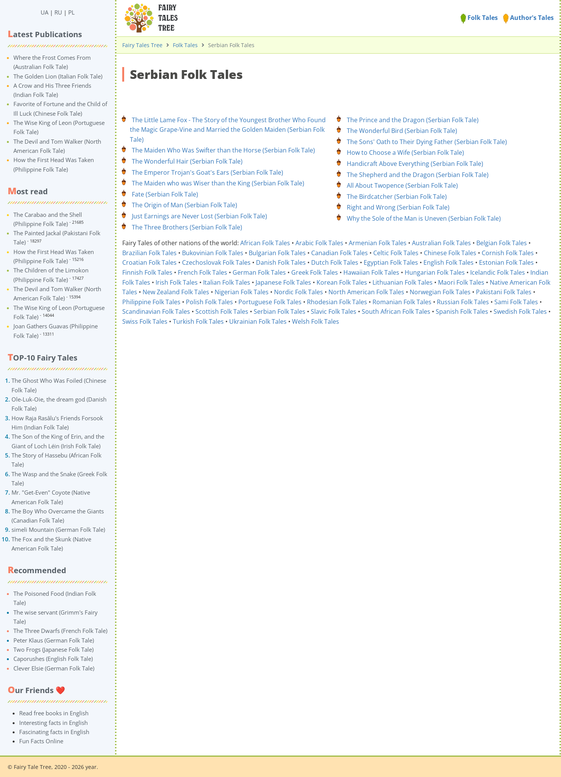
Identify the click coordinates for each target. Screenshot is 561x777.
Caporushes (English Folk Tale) (53, 658)
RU (58, 12)
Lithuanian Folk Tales (402, 282)
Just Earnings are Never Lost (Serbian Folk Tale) (199, 216)
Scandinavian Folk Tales (156, 311)
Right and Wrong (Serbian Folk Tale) (398, 207)
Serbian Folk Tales (279, 311)
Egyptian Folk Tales (391, 262)
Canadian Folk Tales (339, 253)
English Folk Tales (448, 262)
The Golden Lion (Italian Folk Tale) (57, 76)
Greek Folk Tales (314, 272)
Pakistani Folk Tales (503, 292)
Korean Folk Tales (342, 282)
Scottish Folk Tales (221, 311)
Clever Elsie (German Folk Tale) (53, 668)
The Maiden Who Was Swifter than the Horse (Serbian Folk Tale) (223, 150)
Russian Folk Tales (463, 302)
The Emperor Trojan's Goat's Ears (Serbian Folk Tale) (207, 172)
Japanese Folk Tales (283, 282)
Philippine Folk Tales (151, 302)
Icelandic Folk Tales (497, 272)
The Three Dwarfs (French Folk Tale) (60, 630)
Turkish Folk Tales (198, 321)
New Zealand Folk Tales (176, 292)
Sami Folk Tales (516, 302)
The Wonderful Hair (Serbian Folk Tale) (187, 161)
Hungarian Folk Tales (435, 272)
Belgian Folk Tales (501, 243)
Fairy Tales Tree (142, 45)
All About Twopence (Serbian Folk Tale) (402, 185)
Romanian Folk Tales (401, 302)
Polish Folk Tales (209, 302)
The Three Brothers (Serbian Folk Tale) (187, 227)
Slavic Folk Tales (333, 311)
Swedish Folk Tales (520, 311)
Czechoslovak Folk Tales (216, 262)
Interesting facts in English (53, 722)
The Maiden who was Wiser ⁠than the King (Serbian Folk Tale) (218, 183)
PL (71, 12)
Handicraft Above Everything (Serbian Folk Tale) (415, 163)
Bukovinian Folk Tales (212, 253)
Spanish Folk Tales (462, 311)
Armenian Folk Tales (378, 243)
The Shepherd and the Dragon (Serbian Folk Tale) (418, 174)
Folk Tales (479, 17)
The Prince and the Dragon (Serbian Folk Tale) (413, 120)
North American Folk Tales (366, 292)
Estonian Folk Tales (506, 262)
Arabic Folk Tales (319, 243)
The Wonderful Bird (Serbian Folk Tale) (402, 130)
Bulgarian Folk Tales (277, 253)
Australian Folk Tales (441, 243)
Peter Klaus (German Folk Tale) (53, 640)
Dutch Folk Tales (334, 262)
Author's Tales (528, 17)
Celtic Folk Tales (395, 253)
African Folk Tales (265, 243)
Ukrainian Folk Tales (258, 321)
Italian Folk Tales (226, 282)
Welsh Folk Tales (315, 321)
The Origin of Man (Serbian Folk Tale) (184, 205)
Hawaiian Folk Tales (371, 272)
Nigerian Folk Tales (242, 292)
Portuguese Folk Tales (270, 302)
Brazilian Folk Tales (149, 253)
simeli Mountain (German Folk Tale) (58, 529)
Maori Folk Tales (461, 282)
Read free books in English (54, 713)
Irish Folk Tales (177, 282)
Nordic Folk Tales (298, 292)
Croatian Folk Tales (149, 262)
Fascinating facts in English (54, 732)
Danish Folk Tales (281, 262)
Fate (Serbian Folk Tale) (165, 194)
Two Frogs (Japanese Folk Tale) (53, 649)
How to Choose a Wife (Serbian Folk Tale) (405, 152)
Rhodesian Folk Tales (337, 302)
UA (44, 12)
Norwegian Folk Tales (440, 292)
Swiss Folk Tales (144, 321)
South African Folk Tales (396, 311)
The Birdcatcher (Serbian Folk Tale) (397, 196)
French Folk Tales (202, 272)
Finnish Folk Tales (147, 272)
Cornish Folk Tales (508, 253)
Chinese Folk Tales (450, 253)
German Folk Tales (259, 272)
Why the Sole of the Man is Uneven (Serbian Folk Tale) (424, 218)
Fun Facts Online (41, 741)
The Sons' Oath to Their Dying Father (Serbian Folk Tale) (427, 142)
